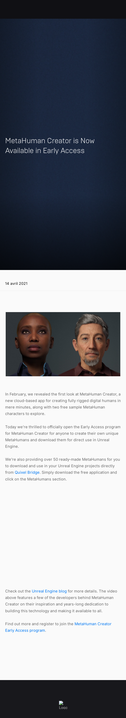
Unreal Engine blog (49, 591)
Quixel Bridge (27, 472)
